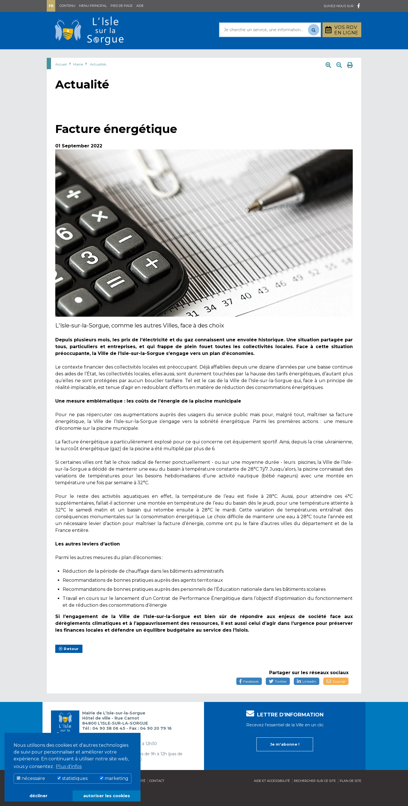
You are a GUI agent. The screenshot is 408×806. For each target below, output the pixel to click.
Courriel (335, 695)
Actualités (98, 78)
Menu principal (93, 6)
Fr (51, 6)
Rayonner (151, 56)
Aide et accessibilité (272, 795)
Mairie (63, 56)
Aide (140, 6)
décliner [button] (38, 795)
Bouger (272, 56)
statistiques (72, 778)
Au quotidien (105, 56)
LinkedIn (306, 695)
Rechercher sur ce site (315, 795)
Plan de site (350, 795)
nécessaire (31, 778)
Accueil (61, 78)
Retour (69, 663)
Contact (156, 795)
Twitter (278, 695)
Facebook (249, 695)
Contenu (67, 6)
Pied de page (121, 6)
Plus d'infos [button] (69, 766)
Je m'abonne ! (285, 758)
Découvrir (194, 56)
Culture (234, 56)
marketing (114, 778)
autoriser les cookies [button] (106, 795)
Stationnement (333, 56)
